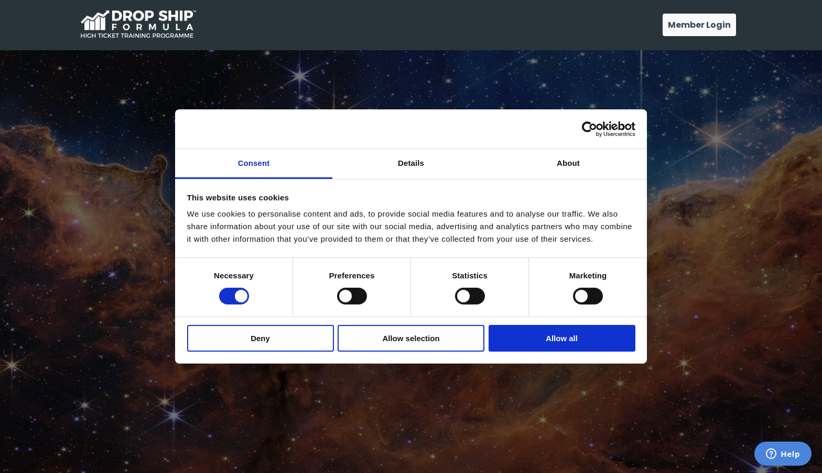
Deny (260, 338)
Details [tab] (411, 163)
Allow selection (410, 338)
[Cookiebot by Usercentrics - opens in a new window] (589, 129)
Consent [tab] (254, 163)
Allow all (562, 338)
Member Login (699, 25)
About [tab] (568, 163)
